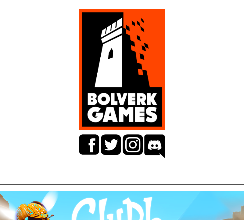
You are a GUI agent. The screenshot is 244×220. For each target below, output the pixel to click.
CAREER (94, 179)
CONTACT (194, 179)
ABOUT (142, 179)
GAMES (45, 179)
